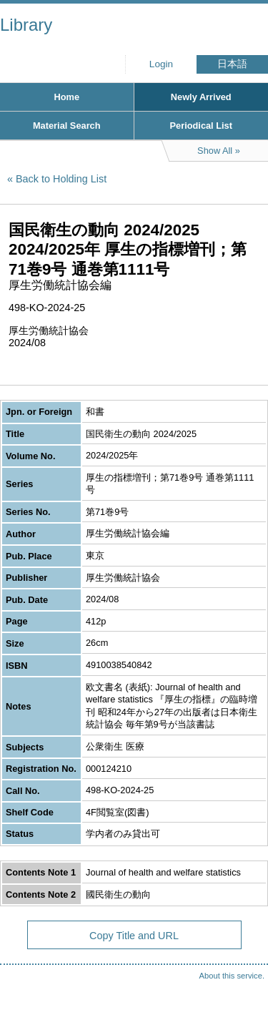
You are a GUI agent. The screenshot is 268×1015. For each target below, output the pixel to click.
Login (161, 64)
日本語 (232, 64)
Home (66, 97)
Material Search (67, 125)
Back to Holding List (61, 179)
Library (26, 24)
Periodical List (201, 125)
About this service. (231, 975)
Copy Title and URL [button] (134, 935)
